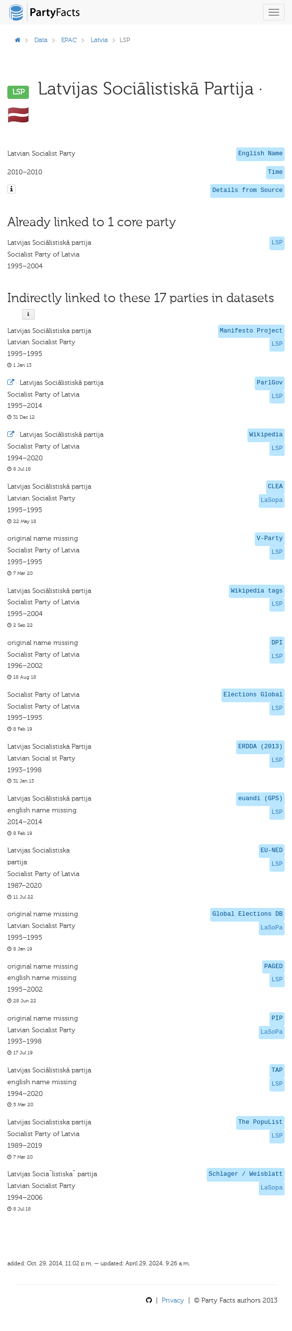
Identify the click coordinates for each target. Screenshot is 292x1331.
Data (41, 40)
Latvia (99, 40)
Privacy (173, 1300)
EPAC (69, 40)
